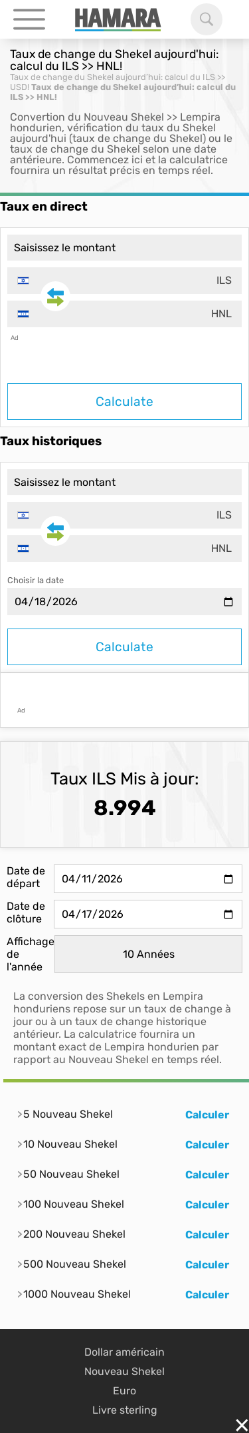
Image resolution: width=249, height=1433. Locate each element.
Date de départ (26, 877)
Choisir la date (35, 580)
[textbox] (124, 280)
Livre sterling (124, 1410)
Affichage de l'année (30, 954)
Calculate (124, 401)
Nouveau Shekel (124, 1371)
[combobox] (124, 280)
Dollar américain (124, 1352)
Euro (124, 1390)
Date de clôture (26, 912)
